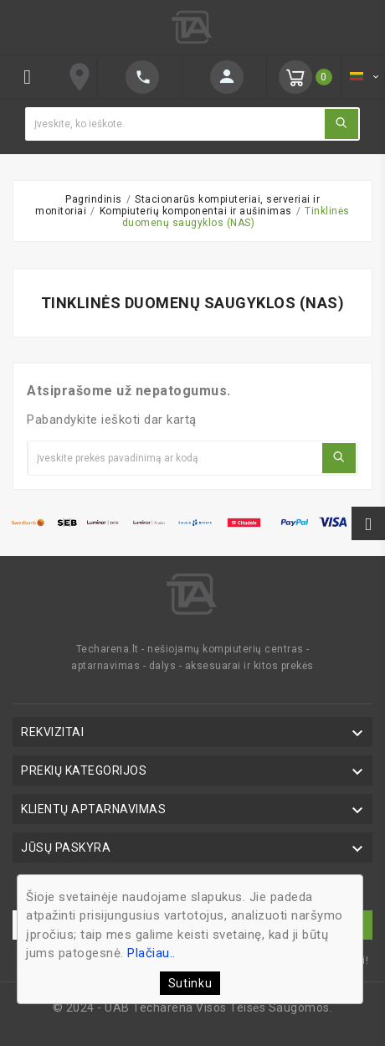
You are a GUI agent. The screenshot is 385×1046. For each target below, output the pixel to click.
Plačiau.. (151, 953)
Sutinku (190, 983)
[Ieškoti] (174, 124)
